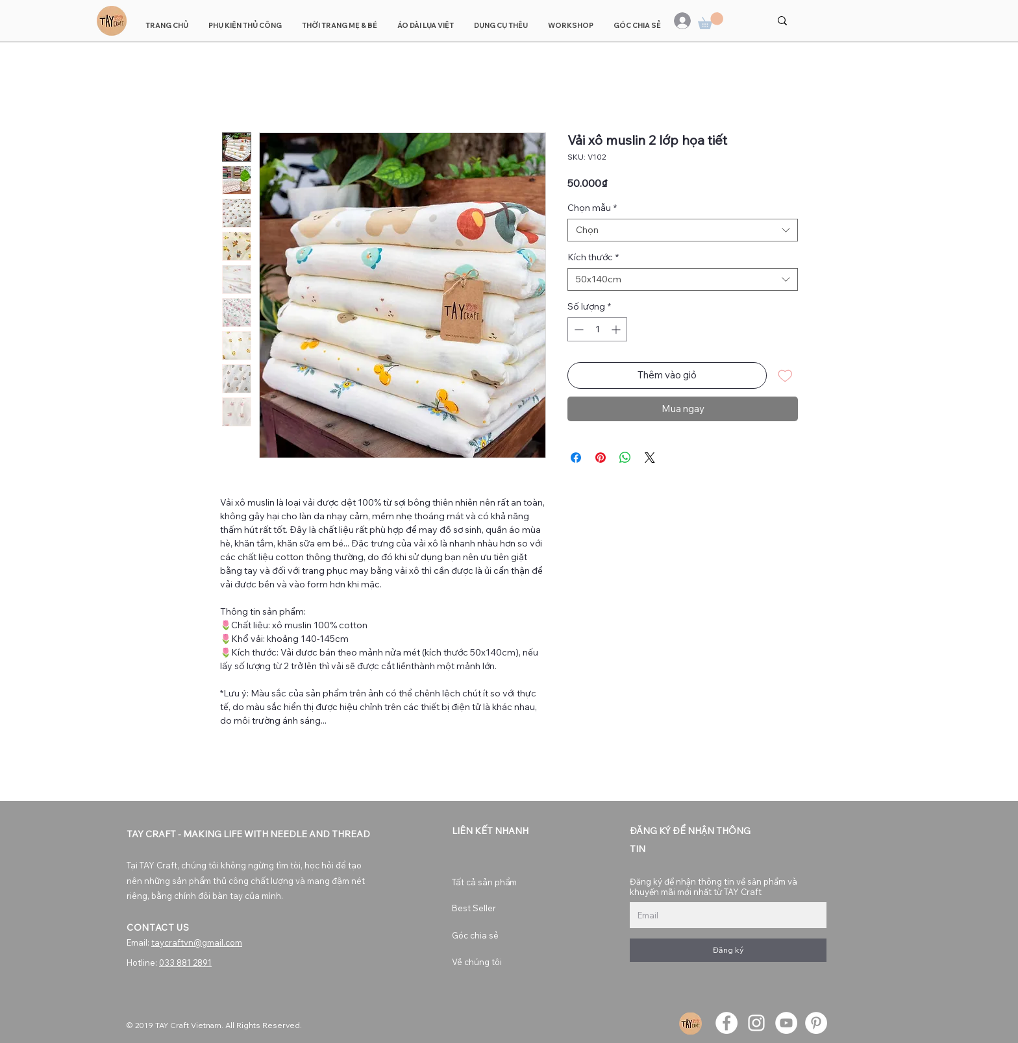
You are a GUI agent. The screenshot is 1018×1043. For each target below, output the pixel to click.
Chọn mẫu (592, 208)
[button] (710, 20)
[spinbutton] (597, 329)
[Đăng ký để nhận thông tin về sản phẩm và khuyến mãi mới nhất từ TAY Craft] (724, 915)
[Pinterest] (816, 1023)
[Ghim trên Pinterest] (600, 457)
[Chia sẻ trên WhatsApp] (625, 457)
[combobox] (682, 230)
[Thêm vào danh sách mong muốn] (785, 375)
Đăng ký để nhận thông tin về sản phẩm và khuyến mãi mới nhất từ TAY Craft (713, 886)
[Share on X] (650, 457)
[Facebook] (726, 1023)
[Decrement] (577, 329)
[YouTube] (786, 1023)
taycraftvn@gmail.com (196, 942)
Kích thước (593, 257)
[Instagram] (756, 1023)
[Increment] (617, 329)
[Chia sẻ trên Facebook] (576, 457)
